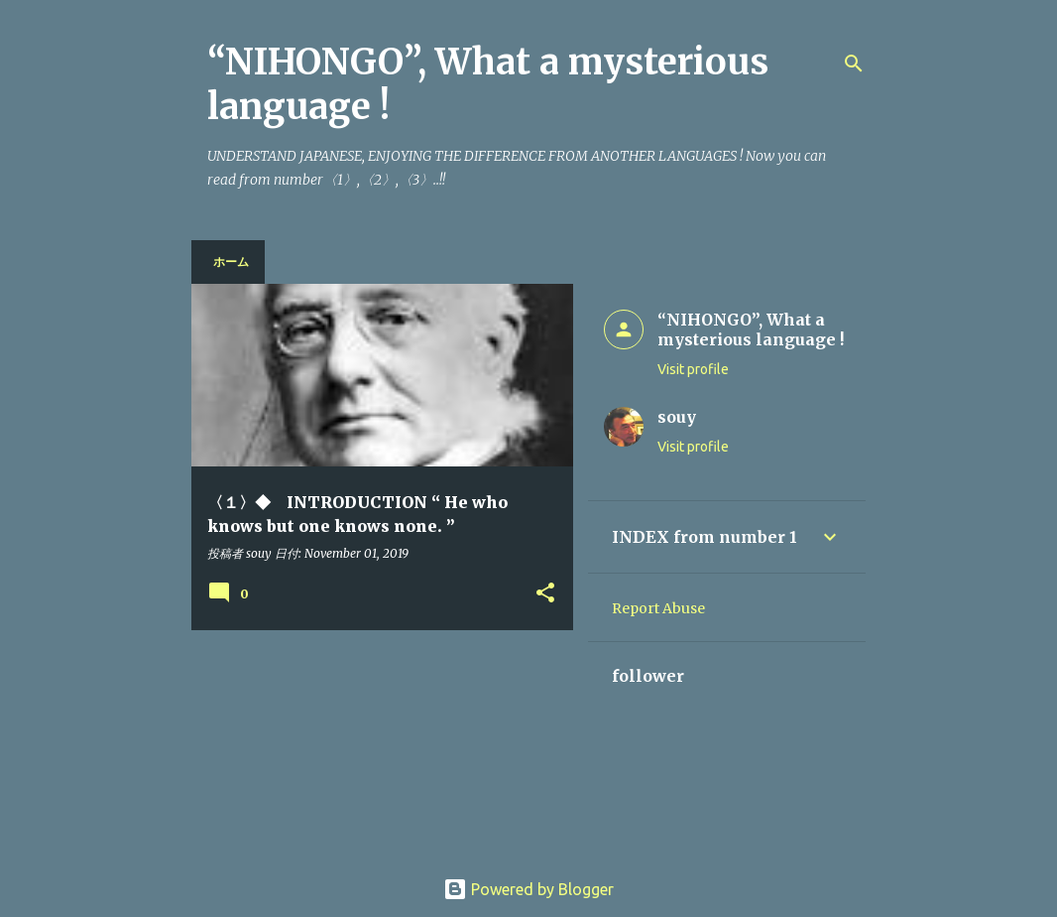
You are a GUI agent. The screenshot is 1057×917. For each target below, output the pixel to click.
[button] (545, 594)
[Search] (854, 63)
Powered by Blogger (528, 889)
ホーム (231, 261)
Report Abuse (658, 608)
